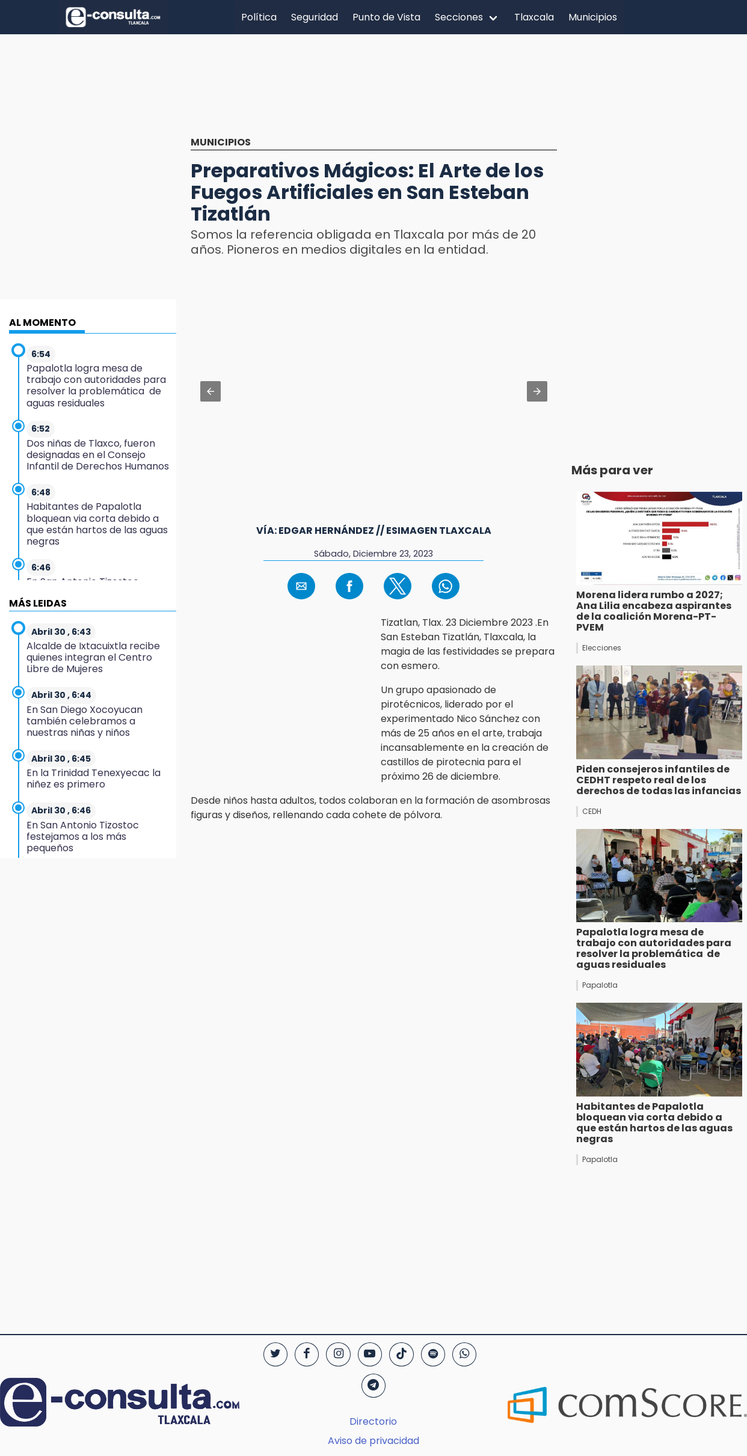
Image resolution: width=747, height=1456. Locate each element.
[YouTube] (370, 1354)
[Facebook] (307, 1354)
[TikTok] (401, 1354)
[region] (373, 94)
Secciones (459, 17)
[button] (210, 391)
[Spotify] (433, 1354)
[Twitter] (275, 1354)
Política (259, 17)
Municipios (592, 17)
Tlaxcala (534, 17)
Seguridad (314, 17)
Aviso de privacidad (373, 1441)
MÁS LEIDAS (38, 603)
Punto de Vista (386, 17)
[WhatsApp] (464, 1354)
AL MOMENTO (42, 322)
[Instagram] (338, 1354)
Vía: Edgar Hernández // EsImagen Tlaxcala (373, 530)
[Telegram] (373, 1386)
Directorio (373, 1421)
